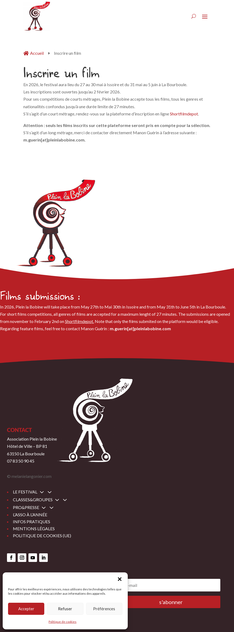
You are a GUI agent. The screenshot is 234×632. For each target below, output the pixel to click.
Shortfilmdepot (184, 113)
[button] (119, 579)
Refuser (65, 608)
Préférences (104, 608)
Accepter (26, 608)
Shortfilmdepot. (79, 321)
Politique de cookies (62, 621)
